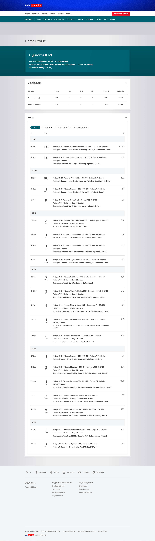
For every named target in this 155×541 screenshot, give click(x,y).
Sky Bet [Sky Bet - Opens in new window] (98, 19)
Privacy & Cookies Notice (51, 531)
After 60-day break (80, 127)
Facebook (40, 472)
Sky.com (82, 486)
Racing (28, 19)
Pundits (113, 19)
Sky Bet (61, 13)
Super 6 (27, 489)
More (69, 13)
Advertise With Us (85, 511)
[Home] (33, 5)
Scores (45, 13)
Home (27, 13)
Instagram (68, 472)
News (39, 19)
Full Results (71, 19)
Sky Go (81, 492)
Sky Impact (83, 505)
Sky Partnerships (85, 502)
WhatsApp (98, 472)
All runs (36, 127)
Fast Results (59, 19)
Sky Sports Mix (57, 521)
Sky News (82, 489)
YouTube (83, 472)
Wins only (48, 127)
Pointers (89, 19)
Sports (36, 13)
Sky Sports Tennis (58, 505)
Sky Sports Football (59, 492)
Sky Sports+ (56, 515)
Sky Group (83, 495)
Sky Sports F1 (57, 502)
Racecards (48, 19)
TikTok (54, 472)
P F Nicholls (88, 64)
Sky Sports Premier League (61, 489)
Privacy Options (69, 531)
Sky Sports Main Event (60, 486)
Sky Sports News (58, 511)
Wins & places (62, 127)
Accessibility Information (86, 531)
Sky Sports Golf (57, 499)
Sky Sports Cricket (59, 495)
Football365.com (31, 495)
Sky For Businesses (86, 499)
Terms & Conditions (32, 531)
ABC (106, 19)
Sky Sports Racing (58, 518)
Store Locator (84, 508)
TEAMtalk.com (30, 492)
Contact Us (102, 531)
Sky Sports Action (58, 508)
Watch (52, 13)
